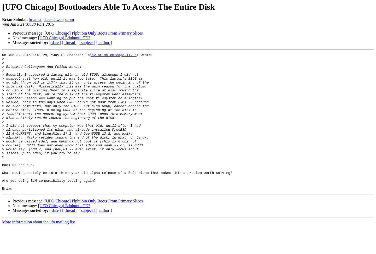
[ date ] (55, 42)
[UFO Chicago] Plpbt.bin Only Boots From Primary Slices (94, 33)
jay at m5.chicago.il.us (113, 55)
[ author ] (104, 42)
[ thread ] (70, 42)
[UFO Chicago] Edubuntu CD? (64, 38)
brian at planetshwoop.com (51, 19)
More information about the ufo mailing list (38, 249)
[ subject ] (87, 42)
